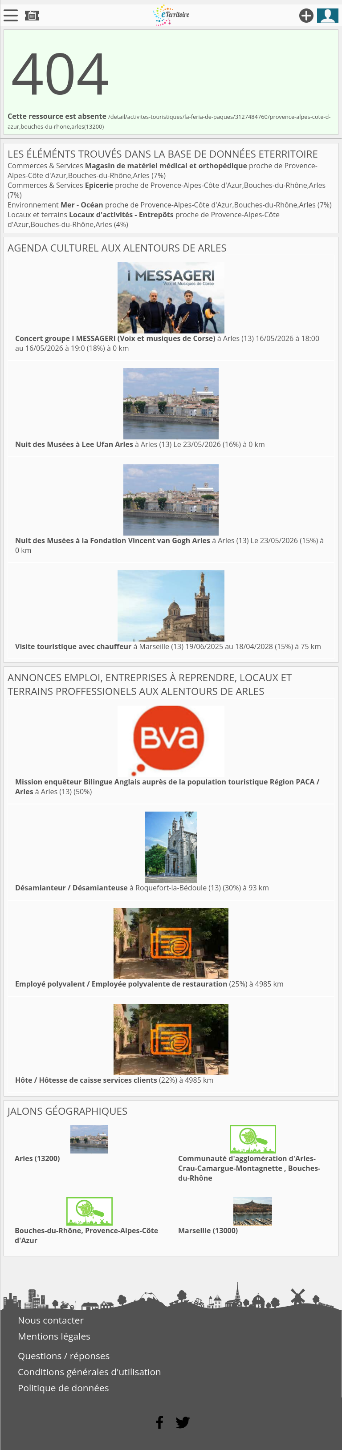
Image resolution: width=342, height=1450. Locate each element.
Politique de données (63, 1387)
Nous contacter (51, 1320)
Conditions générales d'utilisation (89, 1371)
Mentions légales (54, 1336)
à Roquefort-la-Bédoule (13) (118, 888)
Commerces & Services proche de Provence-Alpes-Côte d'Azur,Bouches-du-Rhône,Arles (167, 185)
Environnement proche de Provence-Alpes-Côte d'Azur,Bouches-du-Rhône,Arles (163, 205)
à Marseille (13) (99, 646)
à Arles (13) (134, 338)
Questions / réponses (64, 1355)
